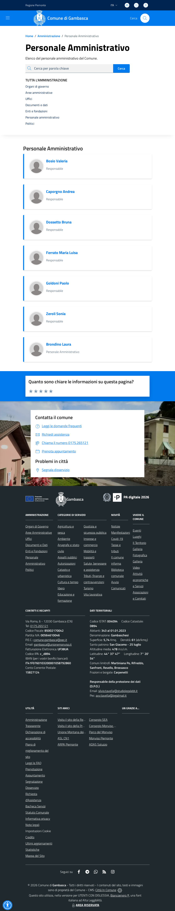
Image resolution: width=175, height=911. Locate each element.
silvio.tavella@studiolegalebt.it (118, 691)
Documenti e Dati (36, 545)
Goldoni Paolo (57, 283)
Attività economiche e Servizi (140, 579)
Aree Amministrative (38, 532)
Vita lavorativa (93, 594)
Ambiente (64, 538)
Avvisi (115, 582)
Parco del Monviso (100, 732)
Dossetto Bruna (59, 222)
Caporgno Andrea (60, 191)
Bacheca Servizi (35, 806)
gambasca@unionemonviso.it (53, 644)
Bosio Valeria (56, 161)
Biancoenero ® (119, 895)
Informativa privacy (37, 818)
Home (29, 36)
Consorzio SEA (98, 719)
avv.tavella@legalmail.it (111, 695)
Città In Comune (105, 890)
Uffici (28, 538)
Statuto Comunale (37, 812)
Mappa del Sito (35, 855)
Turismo (88, 588)
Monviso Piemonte (101, 738)
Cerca (121, 68)
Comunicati (118, 588)
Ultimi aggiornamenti (38, 843)
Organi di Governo (36, 526)
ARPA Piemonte (68, 744)
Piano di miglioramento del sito (37, 750)
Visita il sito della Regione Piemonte (80, 719)
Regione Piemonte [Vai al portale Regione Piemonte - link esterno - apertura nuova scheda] (35, 5)
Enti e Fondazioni (36, 551)
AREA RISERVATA (85, 905)
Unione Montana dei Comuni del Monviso (84, 732)
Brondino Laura (58, 344)
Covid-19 (117, 538)
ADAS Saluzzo (98, 744)
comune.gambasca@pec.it (50, 639)
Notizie (115, 526)
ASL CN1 (63, 738)
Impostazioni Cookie (38, 831)
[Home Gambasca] (62, 18)
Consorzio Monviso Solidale (106, 726)
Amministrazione (46, 36)
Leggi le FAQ (33, 763)
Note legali (32, 824)
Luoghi (137, 536)
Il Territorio (139, 542)
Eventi (137, 530)
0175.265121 (39, 626)
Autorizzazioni (66, 563)
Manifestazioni (120, 532)
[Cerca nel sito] (145, 18)
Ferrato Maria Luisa (62, 253)
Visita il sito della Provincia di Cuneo (80, 726)
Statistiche (32, 849)
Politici (29, 569)
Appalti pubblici (67, 557)
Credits (29, 837)
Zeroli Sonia (56, 314)
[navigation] (7, 17)
